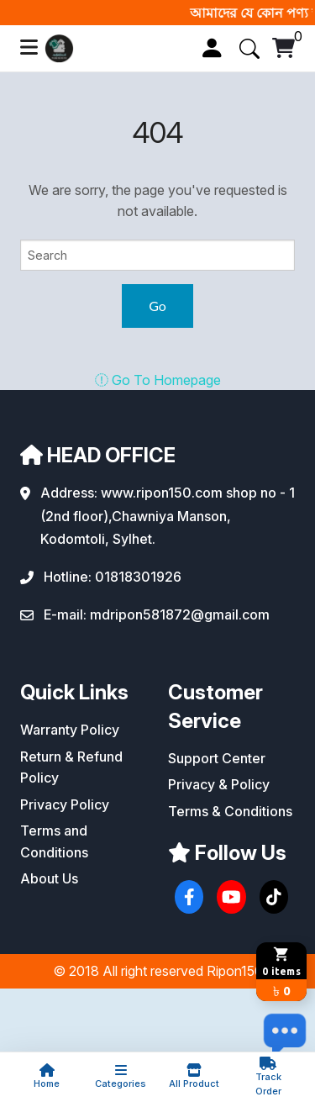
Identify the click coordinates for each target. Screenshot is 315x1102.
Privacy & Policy (219, 784)
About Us (49, 878)
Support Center (216, 758)
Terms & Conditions (230, 811)
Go (157, 306)
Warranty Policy (69, 729)
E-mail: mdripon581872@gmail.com (157, 614)
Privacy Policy (64, 804)
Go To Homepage (158, 380)
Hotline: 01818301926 (112, 576)
